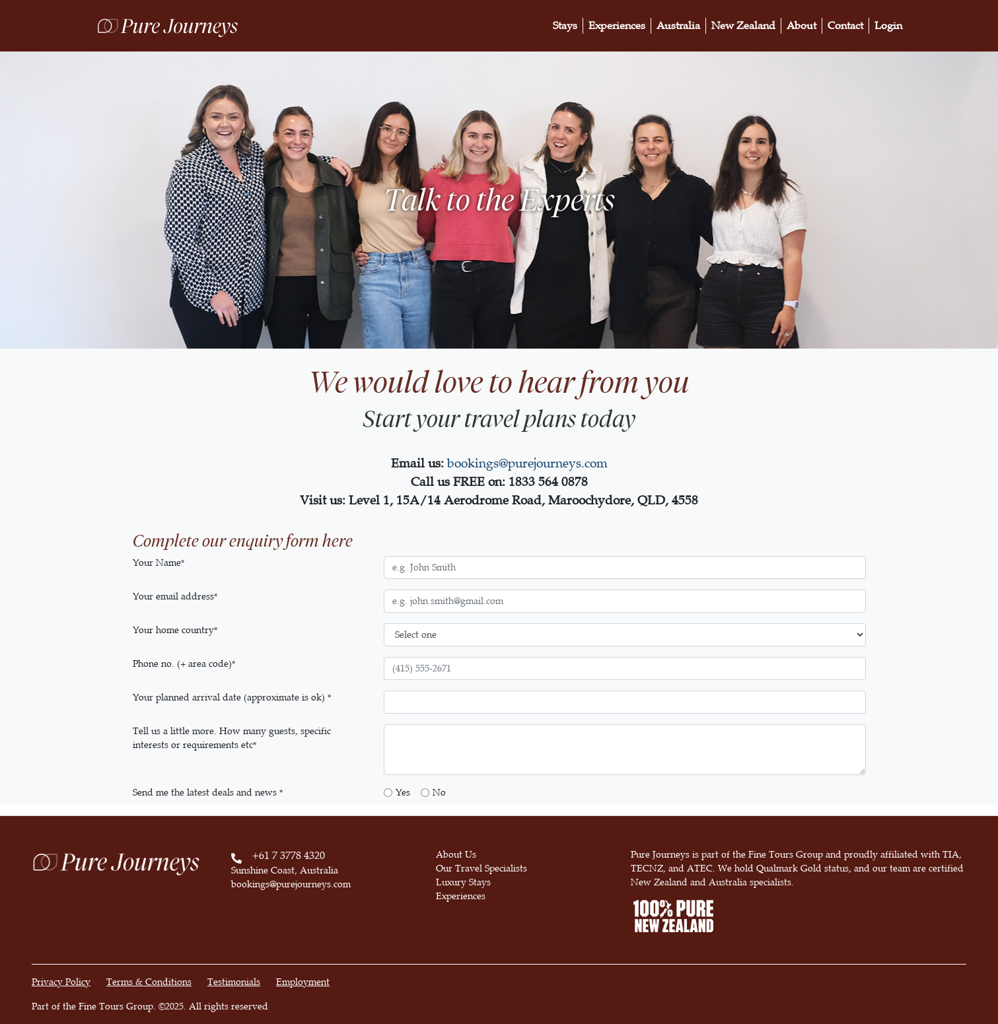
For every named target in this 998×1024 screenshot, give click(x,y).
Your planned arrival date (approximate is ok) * (232, 697)
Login (888, 25)
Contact (845, 25)
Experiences (616, 25)
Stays (565, 25)
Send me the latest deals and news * (208, 792)
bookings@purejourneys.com (527, 463)
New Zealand (743, 25)
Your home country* (175, 630)
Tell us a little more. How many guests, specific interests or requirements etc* (232, 738)
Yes (403, 792)
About (801, 25)
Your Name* (158, 562)
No (439, 792)
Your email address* (175, 596)
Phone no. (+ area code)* (184, 663)
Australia (678, 25)
